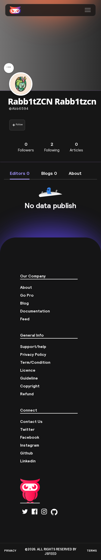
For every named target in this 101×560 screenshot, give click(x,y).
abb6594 (19, 108)
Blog (24, 303)
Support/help (33, 346)
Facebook (29, 437)
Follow (17, 124)
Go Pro (27, 295)
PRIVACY (10, 550)
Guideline (29, 378)
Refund (27, 394)
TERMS (92, 550)
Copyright (30, 386)
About (26, 287)
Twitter (27, 429)
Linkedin (28, 461)
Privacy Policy (33, 354)
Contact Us (31, 421)
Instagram (29, 445)
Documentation (35, 311)
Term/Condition (35, 362)
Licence (27, 370)
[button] (88, 10)
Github (26, 453)
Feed (24, 319)
